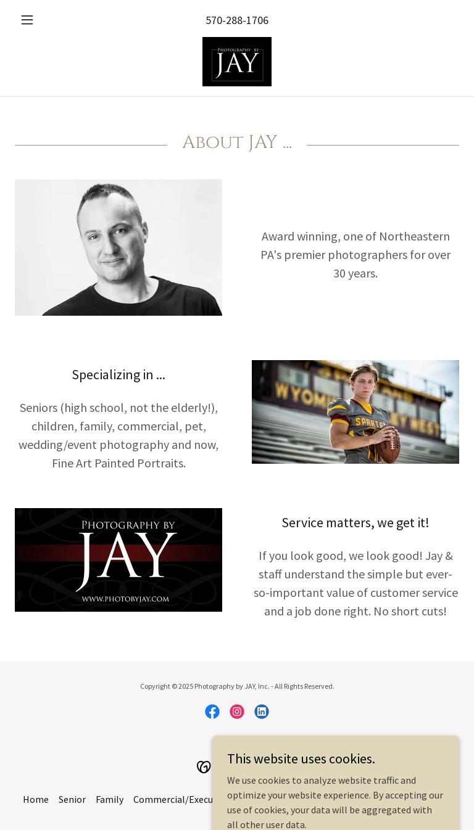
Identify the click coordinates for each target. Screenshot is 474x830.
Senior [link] (72, 799)
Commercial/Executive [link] (181, 799)
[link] (237, 61)
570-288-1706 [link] (237, 20)
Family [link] (109, 799)
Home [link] (36, 799)
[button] (48, 19)
